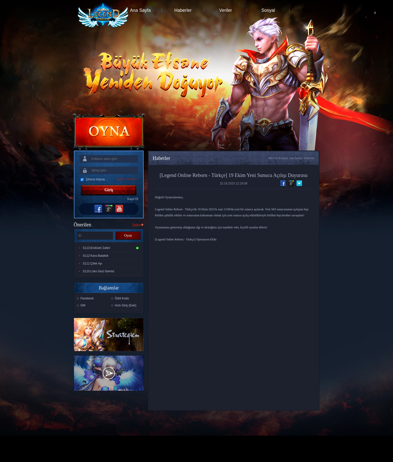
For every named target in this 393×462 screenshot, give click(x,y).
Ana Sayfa (140, 10)
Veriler (225, 10)
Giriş (109, 190)
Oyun (128, 235)
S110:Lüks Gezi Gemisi (98, 271)
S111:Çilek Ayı (92, 263)
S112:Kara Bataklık (96, 255)
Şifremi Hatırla (95, 179)
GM (82, 305)
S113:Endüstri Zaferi (111, 248)
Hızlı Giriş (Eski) (125, 305)
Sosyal (268, 10)
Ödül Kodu (122, 298)
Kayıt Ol (132, 199)
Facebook (87, 298)
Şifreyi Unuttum (128, 179)
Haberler (182, 10)
